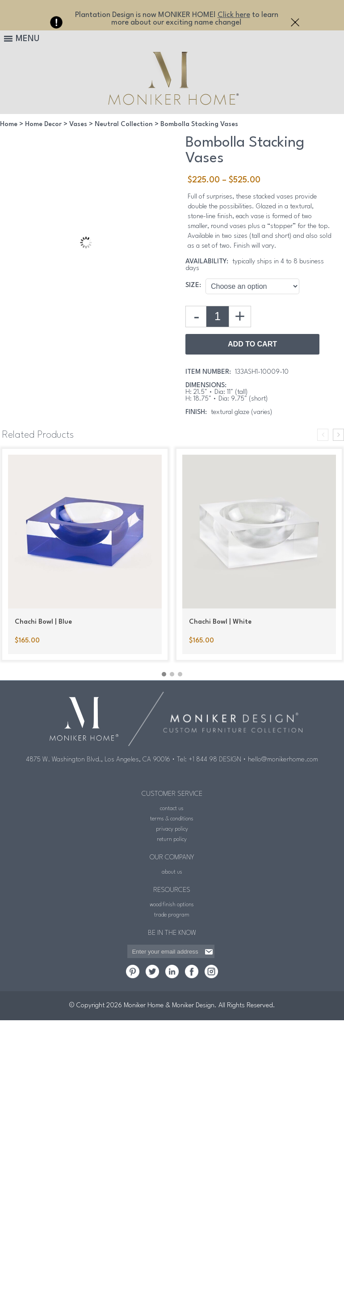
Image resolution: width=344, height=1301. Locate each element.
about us (172, 872)
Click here (234, 15)
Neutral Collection (124, 124)
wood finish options (172, 905)
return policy (172, 839)
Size (192, 285)
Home (8, 124)
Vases (78, 124)
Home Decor (43, 124)
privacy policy (172, 829)
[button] (164, 674)
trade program (171, 915)
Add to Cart (252, 344)
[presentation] (322, 435)
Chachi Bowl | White (220, 622)
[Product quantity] (217, 316)
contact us (172, 808)
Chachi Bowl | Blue (43, 622)
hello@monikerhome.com (283, 759)
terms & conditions (171, 819)
